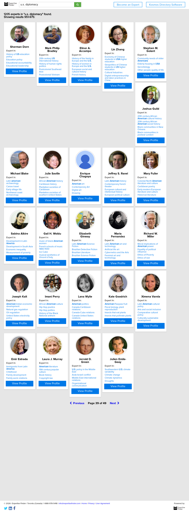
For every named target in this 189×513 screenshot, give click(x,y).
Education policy (26, 57)
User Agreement (103, 503)
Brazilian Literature (67, 260)
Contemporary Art (27, 191)
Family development (68, 393)
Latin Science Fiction (72, 254)
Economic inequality (146, 194)
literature (106, 387)
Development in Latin (151, 188)
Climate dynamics (27, 461)
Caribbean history (145, 125)
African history (148, 122)
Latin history (68, 188)
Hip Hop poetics (66, 323)
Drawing (22, 197)
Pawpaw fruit (147, 320)
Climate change (26, 458)
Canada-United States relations (112, 330)
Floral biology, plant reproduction (152, 323)
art (24, 188)
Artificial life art (104, 260)
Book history (103, 393)
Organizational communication (151, 398)
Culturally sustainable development (28, 397)
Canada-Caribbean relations (111, 323)
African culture (70, 320)
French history (104, 72)
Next (114, 490)
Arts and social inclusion (30, 390)
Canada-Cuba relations (108, 327)
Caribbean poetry (105, 193)
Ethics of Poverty (144, 263)
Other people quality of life (31, 133)
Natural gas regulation (29, 326)
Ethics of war (142, 266)
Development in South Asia (149, 191)
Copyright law (104, 396)
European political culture (70, 199)
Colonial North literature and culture (109, 189)
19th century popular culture (110, 390)
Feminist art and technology (110, 266)
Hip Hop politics (65, 327)
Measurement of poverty (148, 197)
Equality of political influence (150, 260)
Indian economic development (31, 321)
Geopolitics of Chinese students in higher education (152, 63)
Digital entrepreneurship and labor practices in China (150, 72)
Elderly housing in (29, 127)
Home (84, 503)
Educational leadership (29, 63)
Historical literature (106, 202)
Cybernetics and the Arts (109, 263)
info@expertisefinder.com (69, 503)
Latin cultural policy (32, 387)
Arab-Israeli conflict (145, 390)
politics (105, 320)
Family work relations (68, 396)
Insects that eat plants (147, 327)
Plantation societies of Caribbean (152, 128)
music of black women (34, 254)
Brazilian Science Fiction (69, 263)
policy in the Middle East (150, 387)
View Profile (34, 78)
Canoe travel (103, 125)
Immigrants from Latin (72, 387)
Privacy (91, 503)
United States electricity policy (33, 332)
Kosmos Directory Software (165, 4)
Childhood (63, 390)
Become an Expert (128, 4)
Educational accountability (31, 60)
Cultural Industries (145, 68)
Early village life (104, 128)
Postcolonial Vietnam (68, 67)
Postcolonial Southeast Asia (71, 64)
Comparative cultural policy (31, 393)
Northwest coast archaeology (111, 131)
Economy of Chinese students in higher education (152, 58)
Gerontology (24, 130)
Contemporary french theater (72, 191)
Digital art (23, 194)
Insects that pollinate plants (149, 330)
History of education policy (33, 54)
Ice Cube (22, 263)
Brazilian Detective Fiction (70, 257)
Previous (77, 490)
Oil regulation (25, 329)
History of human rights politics (73, 61)
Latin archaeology (110, 122)
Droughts (22, 464)
